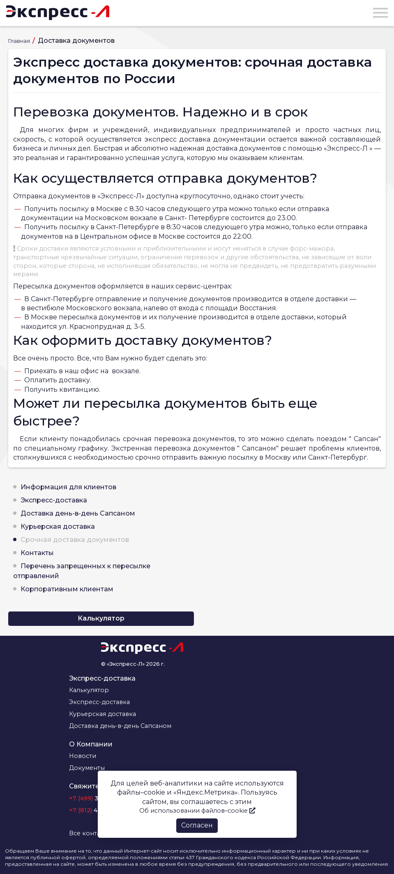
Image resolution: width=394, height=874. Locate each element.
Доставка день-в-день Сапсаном (78, 513)
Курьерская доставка (58, 526)
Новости (82, 756)
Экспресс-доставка (54, 500)
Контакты (37, 553)
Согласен (197, 825)
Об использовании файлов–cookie (197, 810)
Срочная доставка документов (75, 540)
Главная (19, 41)
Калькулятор (101, 618)
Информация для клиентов (68, 487)
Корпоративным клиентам (67, 589)
